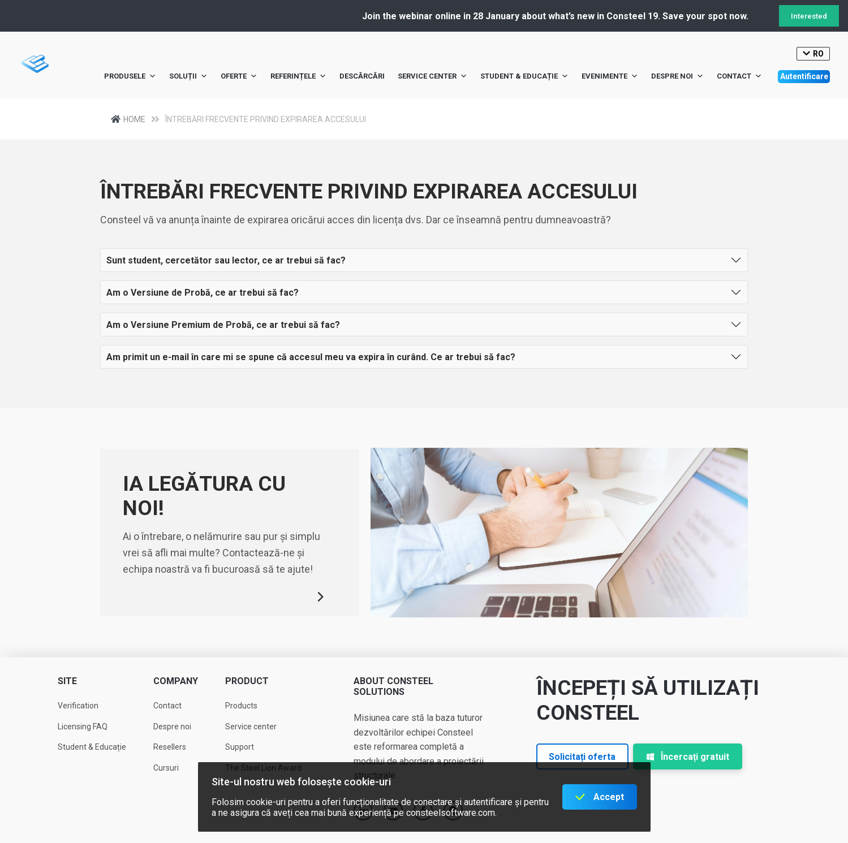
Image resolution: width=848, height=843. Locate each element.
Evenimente (610, 76)
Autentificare (804, 76)
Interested (809, 16)
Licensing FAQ (82, 726)
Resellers (169, 746)
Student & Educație (524, 76)
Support (239, 746)
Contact (739, 76)
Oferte (239, 76)
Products (241, 705)
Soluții (188, 76)
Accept (608, 797)
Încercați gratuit (687, 756)
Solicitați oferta (582, 756)
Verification (78, 705)
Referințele (298, 76)
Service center (432, 76)
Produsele (130, 76)
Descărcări (362, 76)
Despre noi (677, 76)
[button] (424, 260)
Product (247, 681)
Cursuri (166, 767)
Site (67, 681)
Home (138, 119)
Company (175, 681)
